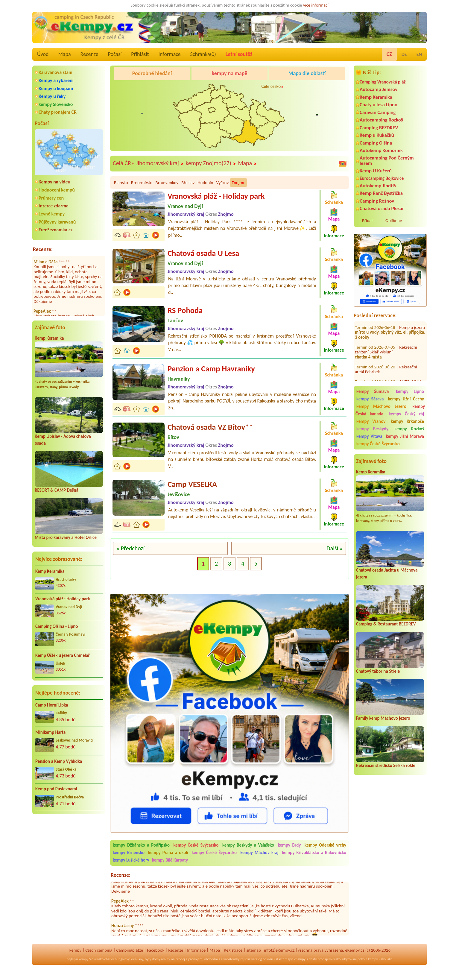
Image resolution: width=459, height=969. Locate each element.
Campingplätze (129, 950)
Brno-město (142, 182)
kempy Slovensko (56, 104)
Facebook (155, 950)
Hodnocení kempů (57, 190)
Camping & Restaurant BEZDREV (386, 624)
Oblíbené (393, 220)
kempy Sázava (370, 399)
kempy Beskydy (372, 429)
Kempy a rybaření (56, 80)
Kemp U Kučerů (376, 171)
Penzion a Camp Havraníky (211, 368)
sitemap (253, 950)
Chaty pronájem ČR (58, 112)
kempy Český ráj (406, 414)
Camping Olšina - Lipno (56, 626)
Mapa (64, 54)
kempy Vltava (369, 436)
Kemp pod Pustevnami (56, 789)
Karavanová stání (55, 72)
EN (419, 54)
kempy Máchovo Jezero (381, 406)
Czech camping (98, 950)
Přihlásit (140, 54)
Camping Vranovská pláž (383, 82)
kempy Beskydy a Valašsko (248, 845)
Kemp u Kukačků (377, 135)
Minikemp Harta (50, 732)
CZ (389, 54)
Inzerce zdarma (54, 206)
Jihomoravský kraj (160, 163)
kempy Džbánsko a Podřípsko (141, 845)
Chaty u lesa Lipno (378, 104)
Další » (334, 548)
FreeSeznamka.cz (55, 230)
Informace (169, 54)
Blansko (121, 182)
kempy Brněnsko (129, 852)
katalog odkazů (262, 959)
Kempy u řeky (52, 96)
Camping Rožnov (377, 201)
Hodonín (205, 182)
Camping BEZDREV (379, 127)
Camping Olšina (376, 143)
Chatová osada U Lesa (203, 253)
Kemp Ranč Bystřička (381, 193)
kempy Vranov (370, 421)
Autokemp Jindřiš (378, 186)
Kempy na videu (54, 182)
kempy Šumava (372, 391)
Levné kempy (52, 214)
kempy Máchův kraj (259, 852)
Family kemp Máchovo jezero (383, 718)
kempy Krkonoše (407, 421)
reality (165, 959)
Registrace (233, 950)
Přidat (367, 220)
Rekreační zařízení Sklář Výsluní (386, 340)
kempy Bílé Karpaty (170, 860)
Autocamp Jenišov (378, 89)
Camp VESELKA (192, 484)
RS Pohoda (185, 310)
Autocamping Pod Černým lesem (387, 160)
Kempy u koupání (56, 88)
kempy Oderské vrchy (325, 845)
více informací (316, 5)
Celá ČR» (123, 163)
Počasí (115, 54)
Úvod (42, 54)
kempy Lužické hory (131, 860)
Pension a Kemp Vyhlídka (58, 761)
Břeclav (187, 182)
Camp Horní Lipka (51, 705)
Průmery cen (51, 198)
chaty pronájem (320, 959)
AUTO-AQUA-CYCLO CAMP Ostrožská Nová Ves (389, 375)
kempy (75, 950)
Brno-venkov (166, 182)
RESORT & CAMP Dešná (56, 490)
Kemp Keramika (49, 338)
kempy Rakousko (380, 959)
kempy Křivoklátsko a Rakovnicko (314, 852)
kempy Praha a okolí (168, 852)
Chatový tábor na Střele (378, 671)
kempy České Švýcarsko (378, 443)
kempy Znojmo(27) (211, 163)
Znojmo (238, 182)
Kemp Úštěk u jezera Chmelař (62, 655)
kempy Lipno (410, 391)
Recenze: (43, 249)
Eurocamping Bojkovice (382, 178)
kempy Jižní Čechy (406, 399)
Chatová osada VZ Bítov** (210, 427)
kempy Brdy (289, 845)
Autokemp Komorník (381, 150)
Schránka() (203, 54)
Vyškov (222, 182)
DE (404, 54)
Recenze (89, 54)
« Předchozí (130, 548)
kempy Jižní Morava (405, 436)
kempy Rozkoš (409, 429)
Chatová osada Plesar (382, 208)
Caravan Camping (378, 112)
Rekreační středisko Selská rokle (385, 765)
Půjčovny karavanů (57, 222)
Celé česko (271, 86)
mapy (288, 959)
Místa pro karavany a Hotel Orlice (66, 537)
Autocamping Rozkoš (381, 120)
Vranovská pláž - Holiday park (62, 599)
